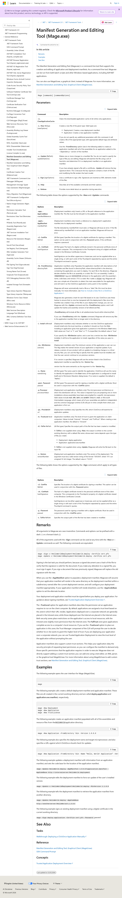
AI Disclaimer (7, 889)
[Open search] (110, 3)
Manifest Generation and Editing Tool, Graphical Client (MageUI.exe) (64, 84)
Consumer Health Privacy (68, 889)
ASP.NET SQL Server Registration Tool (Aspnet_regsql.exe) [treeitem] (19, 74)
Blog (32, 889)
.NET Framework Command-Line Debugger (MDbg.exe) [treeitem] (18, 179)
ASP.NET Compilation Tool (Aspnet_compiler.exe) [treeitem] (16, 55)
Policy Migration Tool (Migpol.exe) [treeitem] (19, 194)
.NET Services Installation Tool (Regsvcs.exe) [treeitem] (17, 234)
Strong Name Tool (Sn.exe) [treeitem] (16, 271)
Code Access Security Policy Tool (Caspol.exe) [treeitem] (18, 87)
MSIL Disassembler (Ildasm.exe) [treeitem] (18, 146)
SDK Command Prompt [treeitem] (15, 47)
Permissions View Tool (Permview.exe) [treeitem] (19, 217)
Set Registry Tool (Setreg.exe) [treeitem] (17, 248)
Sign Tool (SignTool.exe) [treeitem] (15, 268)
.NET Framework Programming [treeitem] (16, 33)
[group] (77, 754)
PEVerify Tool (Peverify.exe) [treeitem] (16, 222)
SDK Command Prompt (46, 851)
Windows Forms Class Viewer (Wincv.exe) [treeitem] (17, 299)
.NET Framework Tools (73, 22)
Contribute (43, 889)
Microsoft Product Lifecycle (68, 10)
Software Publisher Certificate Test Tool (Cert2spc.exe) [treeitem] (19, 93)
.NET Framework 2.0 (55, 22)
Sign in (116, 3)
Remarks (41, 54)
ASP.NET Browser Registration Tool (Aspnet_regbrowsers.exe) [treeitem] (18, 61)
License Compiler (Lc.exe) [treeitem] (16, 153)
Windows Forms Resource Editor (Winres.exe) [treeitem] (18, 305)
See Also (41, 60)
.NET (44, 22)
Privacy (52, 889)
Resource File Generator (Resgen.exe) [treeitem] (19, 240)
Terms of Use (87, 889)
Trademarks (99, 889)
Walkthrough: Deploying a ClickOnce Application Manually (60, 836)
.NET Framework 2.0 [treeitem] (12, 30)
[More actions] (116, 22)
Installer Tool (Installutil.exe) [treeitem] (17, 150)
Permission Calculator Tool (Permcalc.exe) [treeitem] (16, 211)
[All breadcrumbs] (38, 22)
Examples (41, 57)
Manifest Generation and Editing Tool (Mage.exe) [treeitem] (19, 158)
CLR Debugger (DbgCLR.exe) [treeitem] (17, 120)
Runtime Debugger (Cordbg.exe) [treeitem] (18, 111)
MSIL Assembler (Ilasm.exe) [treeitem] (16, 143)
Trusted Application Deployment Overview (85, 599)
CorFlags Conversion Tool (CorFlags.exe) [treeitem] (16, 115)
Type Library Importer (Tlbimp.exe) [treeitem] (19, 294)
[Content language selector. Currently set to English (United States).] (14, 883)
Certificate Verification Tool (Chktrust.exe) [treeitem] (16, 106)
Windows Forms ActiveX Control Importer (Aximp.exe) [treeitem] (18, 80)
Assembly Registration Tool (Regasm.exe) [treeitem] (16, 227)
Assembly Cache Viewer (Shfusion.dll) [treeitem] (19, 259)
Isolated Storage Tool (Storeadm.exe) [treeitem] (18, 286)
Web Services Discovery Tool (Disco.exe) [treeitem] (17, 125)
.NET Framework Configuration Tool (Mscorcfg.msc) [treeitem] (18, 198)
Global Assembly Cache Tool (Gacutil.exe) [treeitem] (17, 138)
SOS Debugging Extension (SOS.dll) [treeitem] (18, 279)
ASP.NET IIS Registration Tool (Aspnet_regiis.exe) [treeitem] (17, 68)
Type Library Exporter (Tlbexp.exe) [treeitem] (19, 291)
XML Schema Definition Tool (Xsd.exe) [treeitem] (19, 318)
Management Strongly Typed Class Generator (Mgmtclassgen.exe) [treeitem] (18, 188)
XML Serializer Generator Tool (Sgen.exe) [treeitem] (17, 253)
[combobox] (16, 25)
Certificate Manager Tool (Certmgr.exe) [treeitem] (16, 99)
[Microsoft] (4, 3)
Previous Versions (21, 889)
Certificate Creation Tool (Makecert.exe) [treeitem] (15, 173)
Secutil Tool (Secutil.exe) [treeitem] (15, 245)
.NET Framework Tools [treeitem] (15, 43)
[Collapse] (29, 20)
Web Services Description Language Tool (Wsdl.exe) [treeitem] (16, 311)
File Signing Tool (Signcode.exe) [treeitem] (18, 264)
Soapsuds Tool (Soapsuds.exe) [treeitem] (17, 275)
